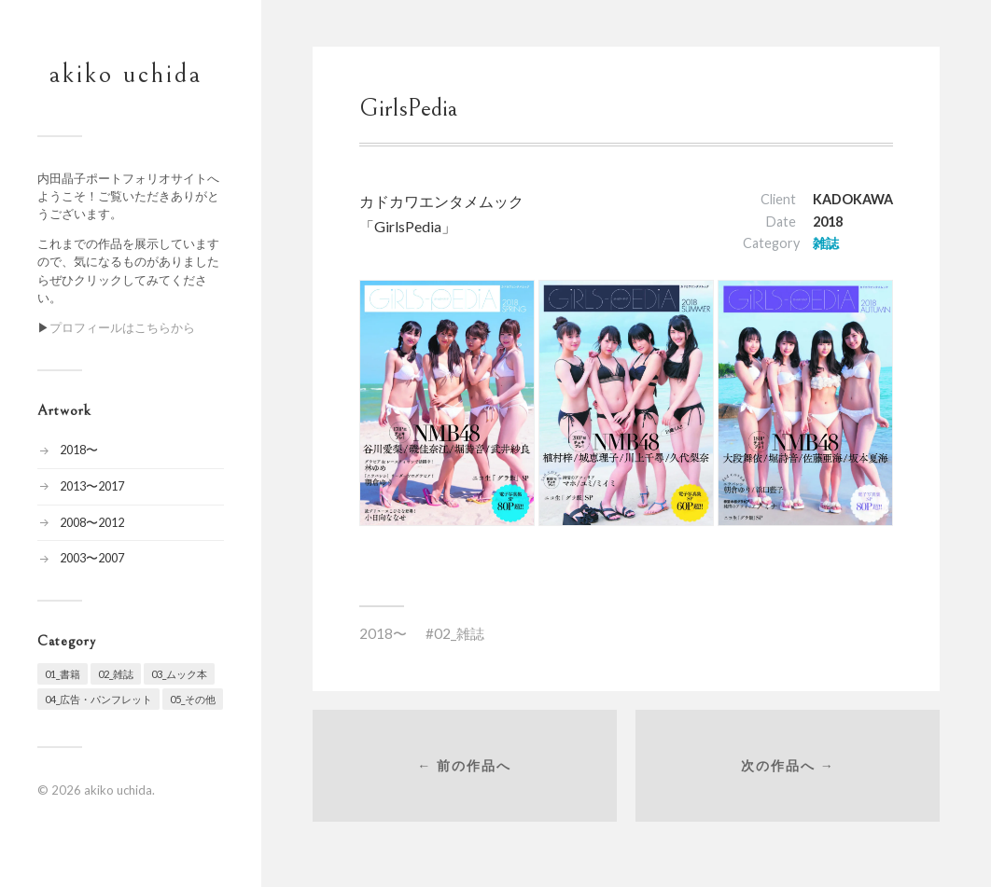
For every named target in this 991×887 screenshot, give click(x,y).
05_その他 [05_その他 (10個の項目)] (193, 699)
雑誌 (826, 243)
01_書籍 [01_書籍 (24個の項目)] (62, 674)
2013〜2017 (92, 485)
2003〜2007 (92, 557)
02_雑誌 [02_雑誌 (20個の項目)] (115, 674)
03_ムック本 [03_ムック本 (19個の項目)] (179, 674)
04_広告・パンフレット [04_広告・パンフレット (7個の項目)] (98, 699)
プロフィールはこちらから (122, 327)
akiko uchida (125, 75)
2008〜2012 (92, 522)
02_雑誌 (459, 633)
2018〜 (79, 449)
